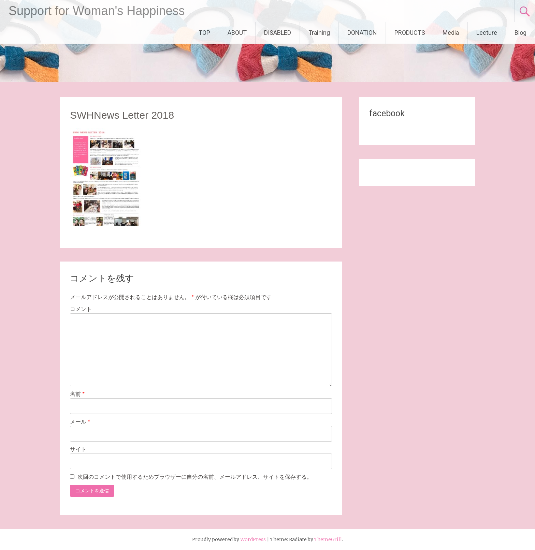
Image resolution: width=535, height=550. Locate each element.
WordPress (253, 539)
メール (80, 422)
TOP (204, 32)
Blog (520, 32)
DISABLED (277, 32)
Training (319, 32)
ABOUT (237, 32)
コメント (81, 309)
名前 (77, 394)
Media (451, 32)
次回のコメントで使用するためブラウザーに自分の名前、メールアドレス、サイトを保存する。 (194, 477)
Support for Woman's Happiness (97, 11)
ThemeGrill (328, 539)
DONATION (362, 32)
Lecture (486, 32)
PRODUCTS (409, 32)
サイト (78, 449)
